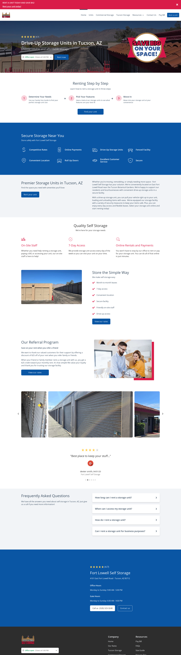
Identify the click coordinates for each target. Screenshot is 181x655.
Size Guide (140, 650)
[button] (85, 479)
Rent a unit (173, 15)
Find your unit (90, 111)
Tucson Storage (115, 650)
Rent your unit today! (12, 6)
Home (110, 641)
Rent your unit (30, 194)
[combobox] (37, 57)
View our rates (101, 321)
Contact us (125, 608)
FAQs (138, 646)
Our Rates (112, 646)
